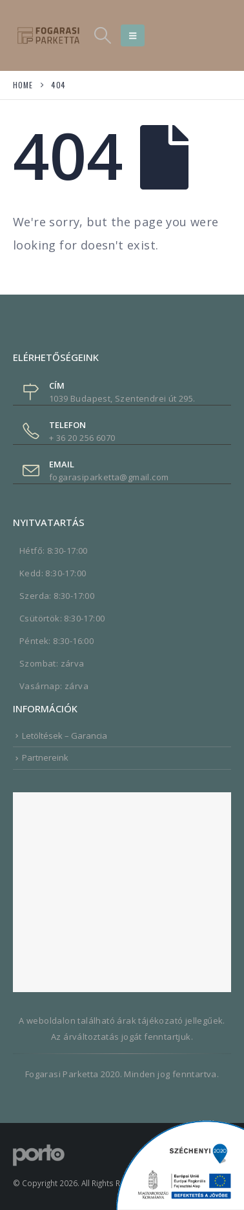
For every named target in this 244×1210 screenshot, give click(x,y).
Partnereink (45, 757)
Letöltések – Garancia (64, 735)
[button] (102, 35)
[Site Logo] (48, 35)
